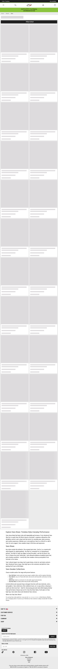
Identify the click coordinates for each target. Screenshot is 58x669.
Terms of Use (21, 640)
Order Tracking (5, 1)
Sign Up (4, 630)
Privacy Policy (28, 640)
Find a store (5, 643)
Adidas (29, 660)
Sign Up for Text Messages (9, 633)
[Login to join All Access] (29, 9)
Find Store (52, 646)
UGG (29, 662)
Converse (29, 659)
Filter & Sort (29, 22)
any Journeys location (34, 597)
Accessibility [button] (53, 1)
